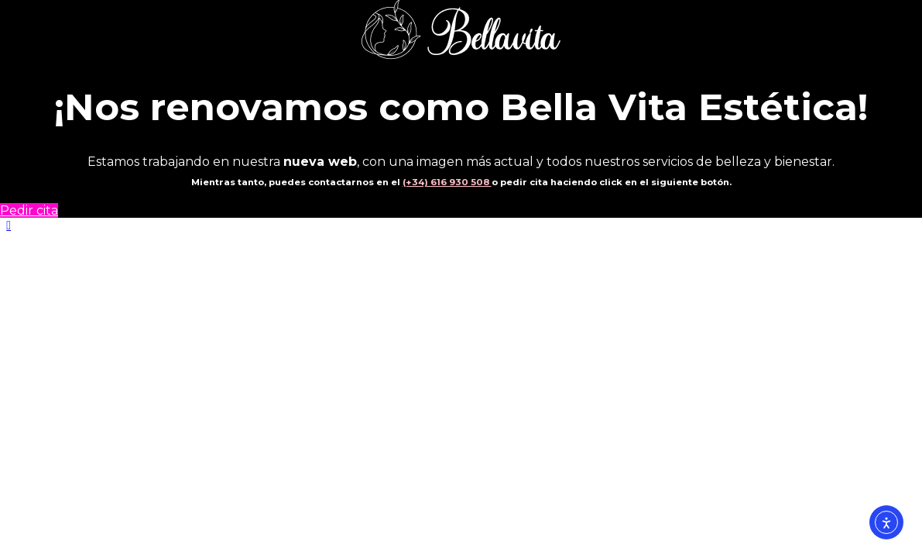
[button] (8, 225)
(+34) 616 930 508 (447, 182)
